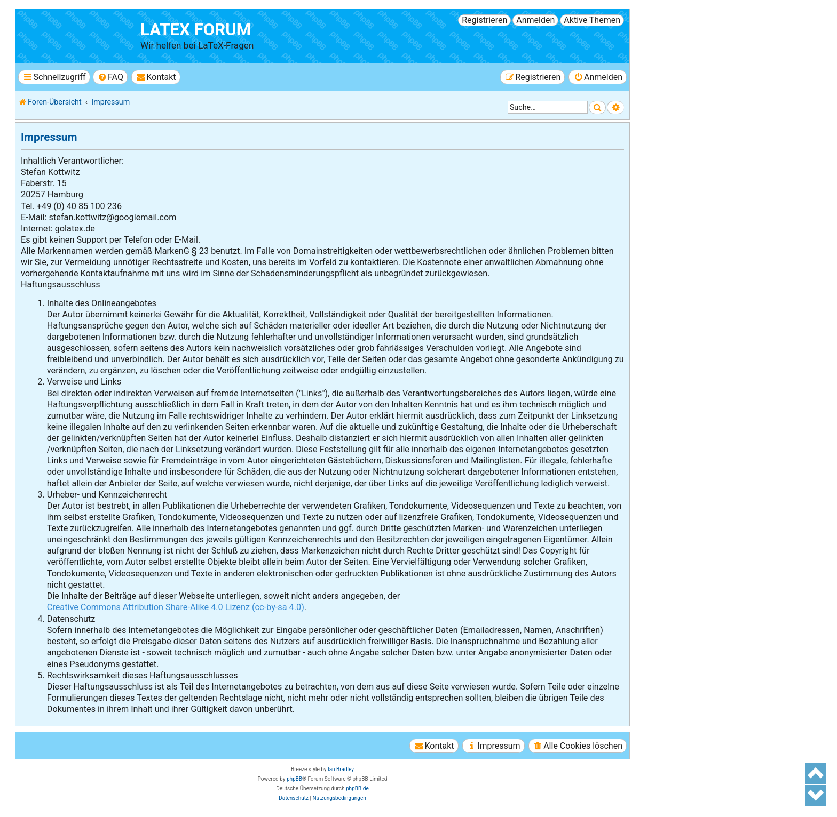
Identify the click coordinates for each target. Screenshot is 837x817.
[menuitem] (110, 77)
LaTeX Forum (195, 29)
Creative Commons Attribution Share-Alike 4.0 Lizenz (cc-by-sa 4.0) (175, 607)
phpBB (294, 779)
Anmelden (535, 20)
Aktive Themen (592, 20)
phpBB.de (357, 788)
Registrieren (484, 20)
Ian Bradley (341, 769)
